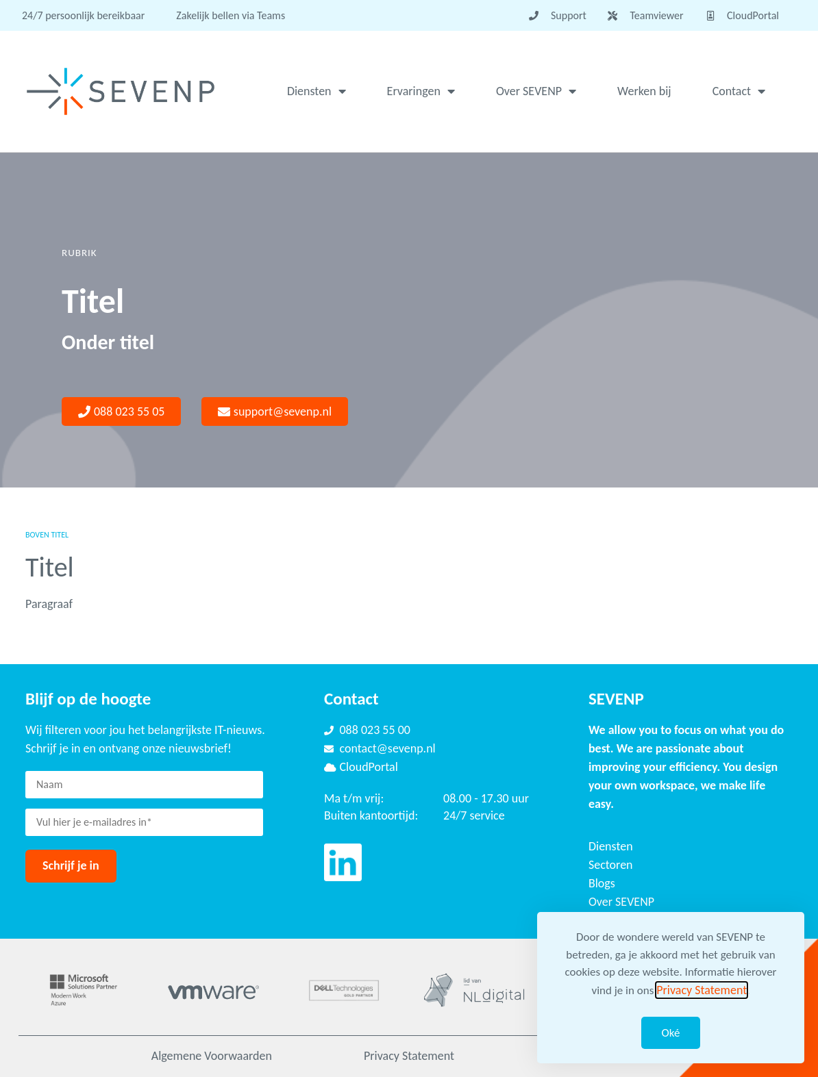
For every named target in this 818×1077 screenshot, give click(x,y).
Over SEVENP (536, 91)
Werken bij (644, 91)
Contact (738, 91)
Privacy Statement (409, 1055)
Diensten (316, 91)
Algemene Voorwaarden (211, 1055)
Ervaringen (421, 91)
